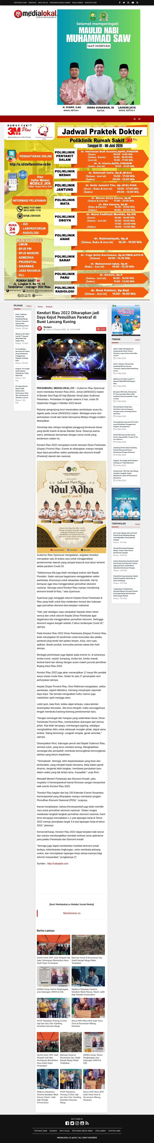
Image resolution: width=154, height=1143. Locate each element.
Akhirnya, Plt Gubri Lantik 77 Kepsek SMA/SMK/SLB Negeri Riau (124, 381)
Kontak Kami (91, 3)
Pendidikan (65, 126)
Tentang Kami (20, 3)
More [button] (44, 132)
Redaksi (32, 3)
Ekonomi (49, 126)
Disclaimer (77, 3)
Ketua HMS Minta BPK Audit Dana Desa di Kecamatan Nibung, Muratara (87, 1023)
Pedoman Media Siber (60, 3)
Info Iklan (43, 3)
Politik (99, 126)
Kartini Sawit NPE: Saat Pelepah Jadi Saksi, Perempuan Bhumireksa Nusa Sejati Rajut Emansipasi (53, 960)
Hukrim (32, 132)
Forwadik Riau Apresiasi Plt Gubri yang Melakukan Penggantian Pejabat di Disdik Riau (125, 424)
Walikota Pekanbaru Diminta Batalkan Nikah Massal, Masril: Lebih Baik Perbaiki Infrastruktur (88, 992)
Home (19, 126)
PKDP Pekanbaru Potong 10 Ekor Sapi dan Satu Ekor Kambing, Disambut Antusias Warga (52, 1023)
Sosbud (19, 132)
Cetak (101, 329)
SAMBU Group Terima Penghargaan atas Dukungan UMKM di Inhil (52, 990)
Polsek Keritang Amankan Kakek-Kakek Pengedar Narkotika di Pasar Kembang (125, 578)
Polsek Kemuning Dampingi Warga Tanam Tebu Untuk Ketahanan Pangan (123, 550)
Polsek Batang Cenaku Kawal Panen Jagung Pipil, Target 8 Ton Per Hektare (125, 437)
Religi (122, 126)
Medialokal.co (71, 913)
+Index (29, 306)
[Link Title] (67, 1123)
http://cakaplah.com (57, 863)
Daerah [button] (32, 126)
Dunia (111, 126)
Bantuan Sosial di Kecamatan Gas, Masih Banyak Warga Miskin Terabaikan (87, 960)
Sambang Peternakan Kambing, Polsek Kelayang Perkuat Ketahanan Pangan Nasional (125, 450)
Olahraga (84, 126)
